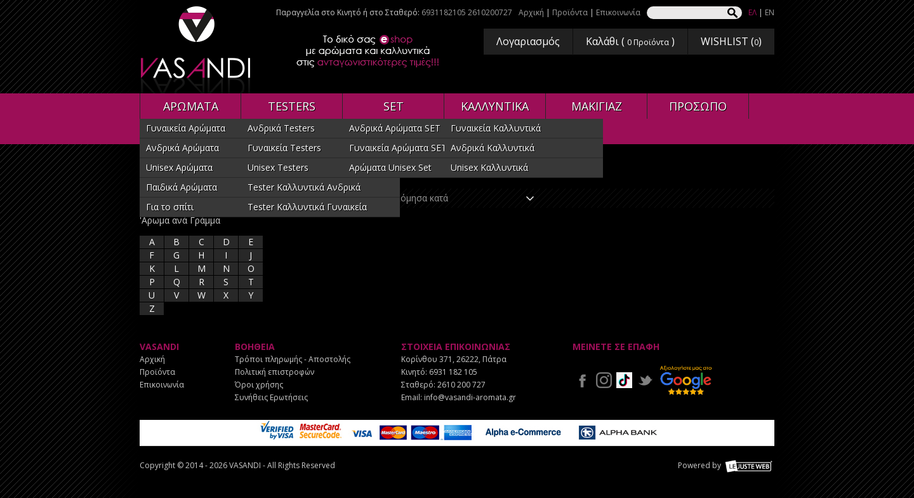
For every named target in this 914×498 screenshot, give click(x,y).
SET (393, 106)
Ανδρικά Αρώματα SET (394, 128)
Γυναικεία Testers (284, 148)
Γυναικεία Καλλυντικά (496, 128)
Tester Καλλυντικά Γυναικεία (307, 207)
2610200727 (490, 12)
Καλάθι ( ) (630, 41)
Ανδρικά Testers (281, 128)
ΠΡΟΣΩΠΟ (698, 106)
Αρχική (531, 12)
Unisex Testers (278, 167)
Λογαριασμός (528, 41)
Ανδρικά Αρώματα (182, 148)
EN (769, 12)
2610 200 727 (461, 384)
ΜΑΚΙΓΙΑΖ (596, 106)
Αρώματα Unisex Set (390, 167)
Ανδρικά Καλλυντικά (492, 148)
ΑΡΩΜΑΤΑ (190, 106)
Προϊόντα (570, 12)
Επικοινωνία (618, 12)
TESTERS (291, 106)
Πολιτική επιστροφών (274, 372)
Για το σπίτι (170, 207)
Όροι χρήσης (259, 384)
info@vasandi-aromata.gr (470, 397)
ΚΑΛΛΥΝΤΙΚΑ (495, 106)
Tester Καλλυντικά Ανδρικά (304, 187)
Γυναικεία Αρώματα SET (398, 148)
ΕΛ (752, 12)
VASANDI (197, 49)
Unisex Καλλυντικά (489, 167)
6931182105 (443, 12)
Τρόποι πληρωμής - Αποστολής (292, 359)
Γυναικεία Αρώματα (185, 128)
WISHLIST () (731, 41)
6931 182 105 (453, 372)
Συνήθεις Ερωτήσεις (271, 397)
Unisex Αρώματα (179, 167)
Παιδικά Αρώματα (181, 187)
